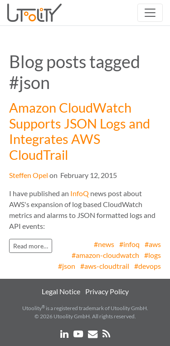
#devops (147, 266)
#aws (153, 244)
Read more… (30, 246)
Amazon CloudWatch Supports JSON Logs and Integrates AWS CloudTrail (79, 131)
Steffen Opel (28, 175)
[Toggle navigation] (150, 13)
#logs (152, 255)
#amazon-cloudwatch (105, 255)
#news (104, 244)
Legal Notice (61, 291)
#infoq (129, 244)
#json (66, 266)
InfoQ (79, 193)
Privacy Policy (107, 291)
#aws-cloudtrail (104, 266)
